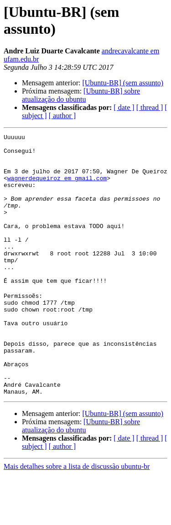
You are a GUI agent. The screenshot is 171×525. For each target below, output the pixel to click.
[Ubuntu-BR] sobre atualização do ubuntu (81, 95)
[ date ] (124, 107)
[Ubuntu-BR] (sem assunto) (122, 83)
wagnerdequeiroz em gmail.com (57, 187)
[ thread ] (149, 107)
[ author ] (62, 116)
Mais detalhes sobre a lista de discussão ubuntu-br (77, 517)
